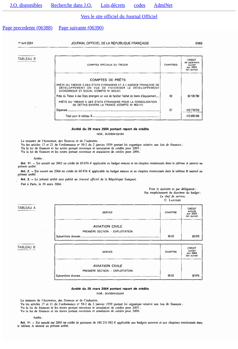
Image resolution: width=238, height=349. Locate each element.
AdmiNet (163, 5)
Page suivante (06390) (81, 27)
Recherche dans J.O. (71, 5)
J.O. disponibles (26, 5)
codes (139, 5)
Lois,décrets (113, 5)
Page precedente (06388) (27, 27)
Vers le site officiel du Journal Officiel (119, 16)
